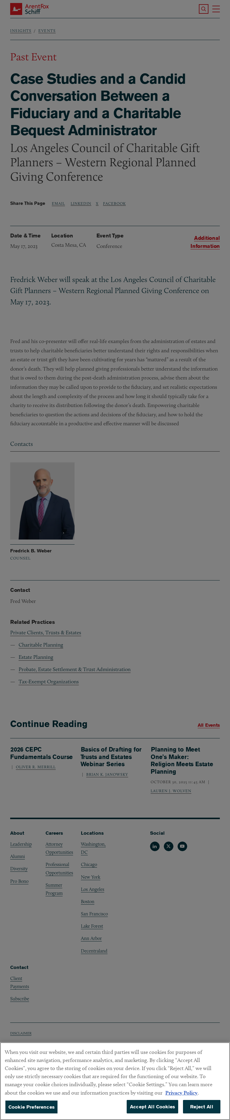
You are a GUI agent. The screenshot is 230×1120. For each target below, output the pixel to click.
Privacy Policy (181, 1100)
